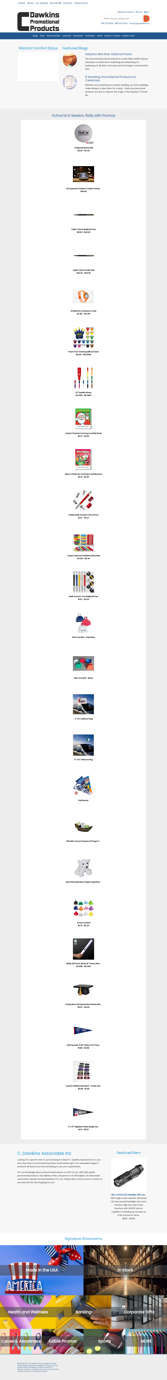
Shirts (99, 35)
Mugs (35, 35)
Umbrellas (90, 35)
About (30, 3)
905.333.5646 (107, 23)
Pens (42, 35)
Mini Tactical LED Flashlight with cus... (128, 1194)
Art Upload (42, 3)
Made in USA (128, 35)
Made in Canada (112, 35)
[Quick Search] (122, 18)
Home (21, 3)
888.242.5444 (121, 23)
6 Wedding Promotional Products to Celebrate (110, 78)
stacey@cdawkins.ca (140, 23)
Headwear (78, 35)
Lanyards (66, 35)
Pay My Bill (55, 3)
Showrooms (81, 3)
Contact (67, 3)
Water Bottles (53, 35)
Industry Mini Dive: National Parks (108, 54)
